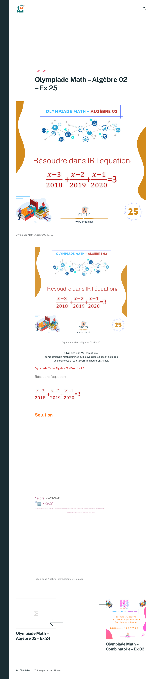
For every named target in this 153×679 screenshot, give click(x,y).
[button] (4, 339)
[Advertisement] (81, 49)
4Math (27, 670)
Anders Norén (53, 670)
